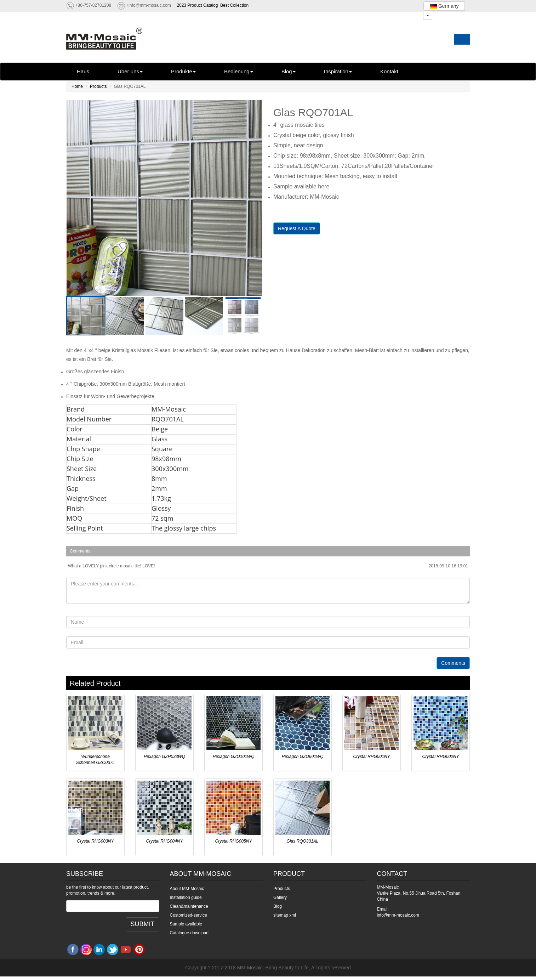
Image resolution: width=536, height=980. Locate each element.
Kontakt (389, 71)
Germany (444, 6)
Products (98, 86)
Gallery (280, 897)
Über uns (130, 71)
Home (77, 86)
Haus (83, 71)
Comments (453, 663)
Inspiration (338, 71)
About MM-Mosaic (187, 888)
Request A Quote (296, 228)
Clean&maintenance (189, 906)
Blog (288, 71)
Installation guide (186, 897)
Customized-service (188, 915)
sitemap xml (284, 915)
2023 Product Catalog (197, 5)
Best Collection (234, 5)
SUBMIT (142, 924)
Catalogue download (189, 932)
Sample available (186, 924)
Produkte (183, 71)
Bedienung (238, 71)
